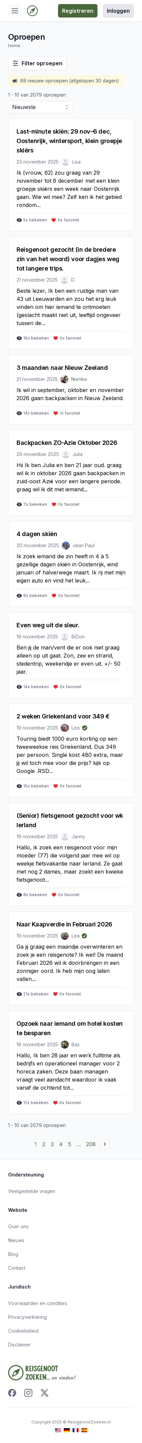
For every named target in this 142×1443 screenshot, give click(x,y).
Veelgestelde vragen (31, 1191)
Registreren (77, 10)
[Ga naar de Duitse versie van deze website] (67, 1430)
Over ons (18, 1226)
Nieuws (16, 1240)
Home (14, 45)
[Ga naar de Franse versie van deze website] (76, 1430)
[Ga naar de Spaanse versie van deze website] (84, 1430)
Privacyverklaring (27, 1317)
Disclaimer (19, 1344)
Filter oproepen (37, 63)
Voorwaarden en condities (37, 1303)
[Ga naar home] (32, 10)
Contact (16, 1268)
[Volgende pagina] (104, 1144)
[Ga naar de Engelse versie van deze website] (58, 1430)
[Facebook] (12, 1393)
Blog (13, 1254)
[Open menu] (15, 10)
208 (91, 1144)
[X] (44, 1393)
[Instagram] (28, 1393)
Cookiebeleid (23, 1331)
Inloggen (118, 10)
